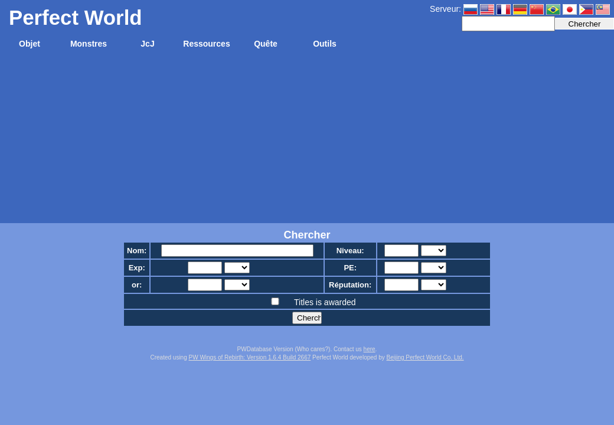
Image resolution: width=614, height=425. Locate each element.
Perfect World (75, 17)
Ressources (206, 43)
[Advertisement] (307, 140)
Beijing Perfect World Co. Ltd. (425, 357)
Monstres (88, 43)
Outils (325, 43)
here (369, 349)
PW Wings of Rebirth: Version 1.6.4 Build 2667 (250, 357)
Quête (265, 43)
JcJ (147, 43)
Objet (29, 43)
